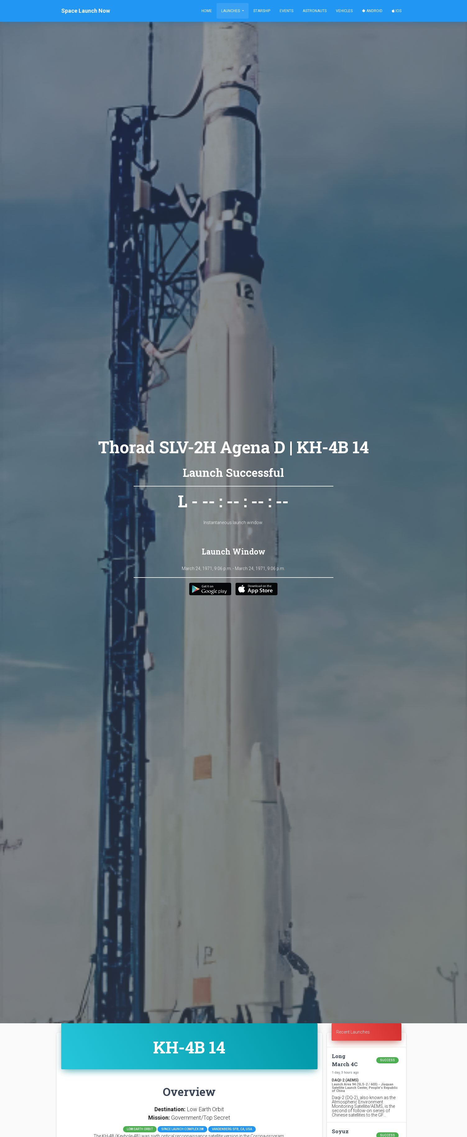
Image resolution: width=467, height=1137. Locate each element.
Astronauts (315, 11)
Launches (231, 11)
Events (286, 11)
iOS (396, 11)
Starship (261, 11)
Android (372, 11)
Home (206, 11)
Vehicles (344, 11)
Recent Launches (353, 1032)
